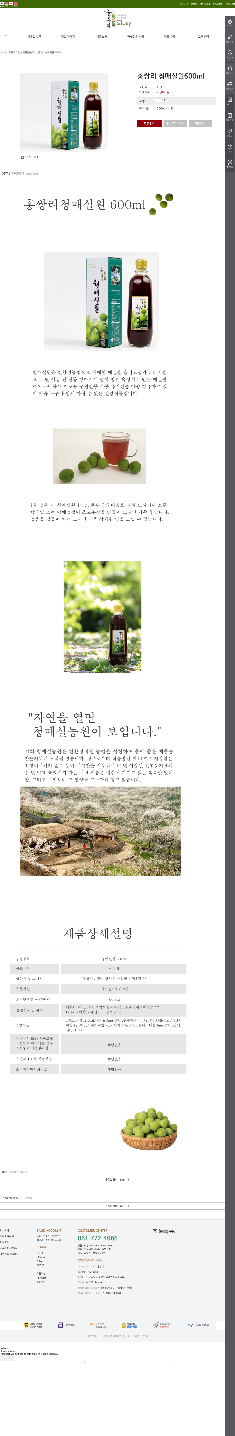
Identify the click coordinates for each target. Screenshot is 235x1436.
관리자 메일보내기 (9, 1248)
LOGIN (184, 3)
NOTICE (41, 1253)
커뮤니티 (169, 36)
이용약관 (4, 1242)
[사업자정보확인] (123, 1288)
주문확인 (41, 1273)
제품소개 (101, 36)
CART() (218, 3)
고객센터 (203, 36)
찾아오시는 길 (7, 1236)
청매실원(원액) (27, 52)
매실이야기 (68, 36)
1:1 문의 (41, 1282)
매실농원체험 (135, 36)
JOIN (194, 3)
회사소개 (4, 1230)
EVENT (40, 1265)
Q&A (39, 1261)
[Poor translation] (9, 1358)
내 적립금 (41, 1278)
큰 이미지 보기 (29, 157)
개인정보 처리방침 (9, 1254)
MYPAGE (205, 3)
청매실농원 (34, 36)
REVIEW (41, 1257)
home (3, 52)
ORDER (230, 3)
